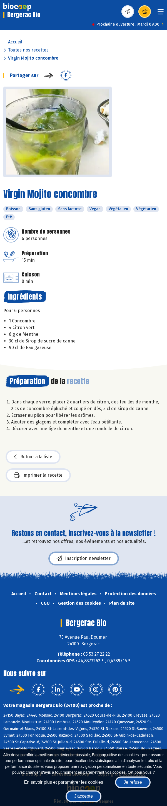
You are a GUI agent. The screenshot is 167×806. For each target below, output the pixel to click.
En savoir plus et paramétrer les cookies (63, 782)
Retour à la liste (33, 457)
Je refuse (133, 782)
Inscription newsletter (84, 558)
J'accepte (83, 796)
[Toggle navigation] (161, 13)
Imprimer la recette (38, 475)
